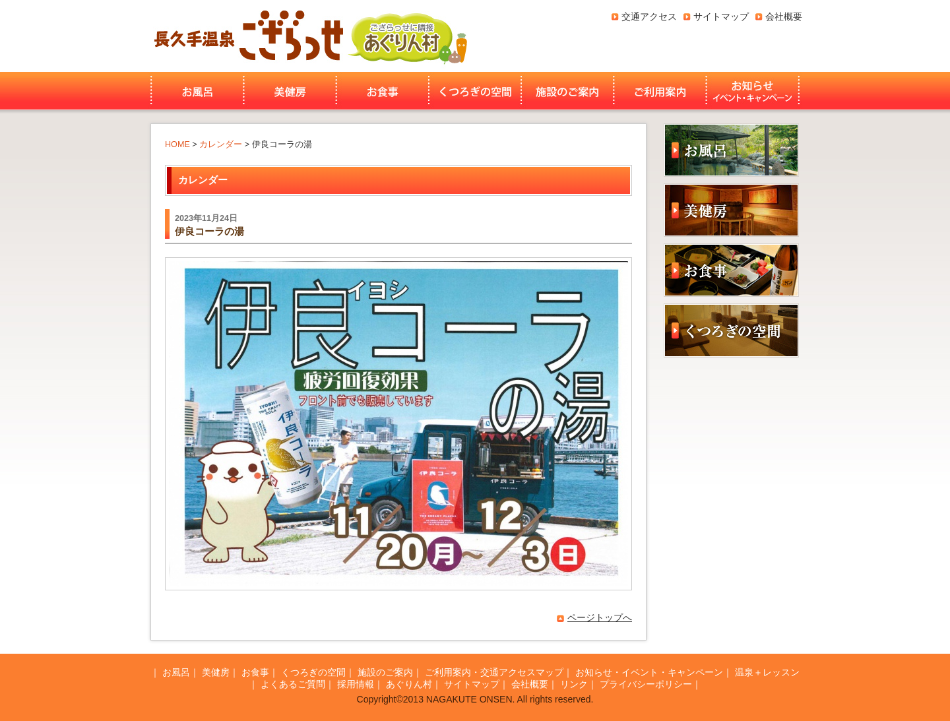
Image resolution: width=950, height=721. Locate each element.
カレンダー (220, 144)
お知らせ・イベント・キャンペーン (754, 91)
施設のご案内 (567, 91)
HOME (177, 144)
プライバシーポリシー (646, 684)
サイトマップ (721, 16)
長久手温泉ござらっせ (247, 36)
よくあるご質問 (293, 684)
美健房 (289, 91)
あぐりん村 (407, 36)
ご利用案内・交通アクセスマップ (494, 672)
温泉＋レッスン (767, 672)
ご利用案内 (660, 91)
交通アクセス (649, 16)
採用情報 (355, 684)
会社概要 (783, 16)
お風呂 (195, 91)
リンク (574, 684)
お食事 (382, 91)
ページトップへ (599, 617)
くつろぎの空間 (475, 91)
